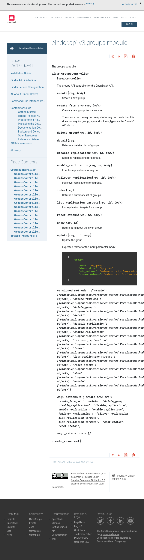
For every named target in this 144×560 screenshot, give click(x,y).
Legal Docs (79, 522)
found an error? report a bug (123, 477)
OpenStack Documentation (31, 48)
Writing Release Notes (31, 115)
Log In (129, 24)
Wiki (54, 539)
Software (39, 17)
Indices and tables (28, 139)
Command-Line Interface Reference (31, 101)
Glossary (15, 150)
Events (32, 523)
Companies (35, 531)
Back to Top (129, 4)
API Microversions (21, 143)
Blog (115, 17)
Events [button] (68, 17)
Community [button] (83, 17)
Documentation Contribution (34, 127)
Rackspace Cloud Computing (111, 541)
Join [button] (132, 17)
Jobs (31, 527)
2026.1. (90, 4)
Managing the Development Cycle (37, 123)
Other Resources (27, 135)
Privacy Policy (81, 538)
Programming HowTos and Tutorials (39, 119)
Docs (123, 17)
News (9, 535)
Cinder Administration (23, 80)
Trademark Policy (83, 534)
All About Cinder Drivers (24, 94)
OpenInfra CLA (81, 542)
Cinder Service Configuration (27, 87)
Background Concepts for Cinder (37, 131)
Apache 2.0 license (109, 534)
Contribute (34, 535)
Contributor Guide (20, 107)
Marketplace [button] (101, 17)
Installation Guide (20, 73)
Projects (11, 519)
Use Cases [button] (55, 17)
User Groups (35, 519)
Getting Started (27, 111)
